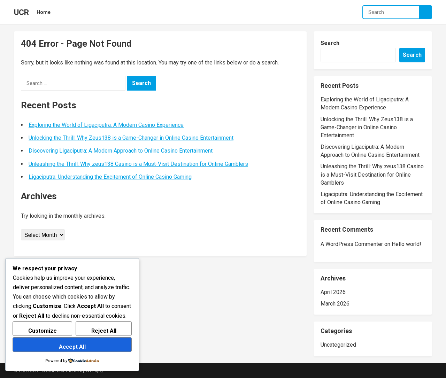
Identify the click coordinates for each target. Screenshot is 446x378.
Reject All (103, 330)
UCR (21, 12)
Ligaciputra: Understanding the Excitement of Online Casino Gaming (110, 176)
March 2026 (335, 303)
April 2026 (333, 292)
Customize (42, 330)
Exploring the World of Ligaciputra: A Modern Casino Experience (106, 125)
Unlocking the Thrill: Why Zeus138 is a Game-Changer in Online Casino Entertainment (131, 137)
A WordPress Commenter (352, 244)
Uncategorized (338, 344)
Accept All (72, 347)
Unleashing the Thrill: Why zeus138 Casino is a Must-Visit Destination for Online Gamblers (138, 164)
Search (330, 43)
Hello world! (406, 244)
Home (44, 12)
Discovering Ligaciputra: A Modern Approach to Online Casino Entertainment (121, 150)
